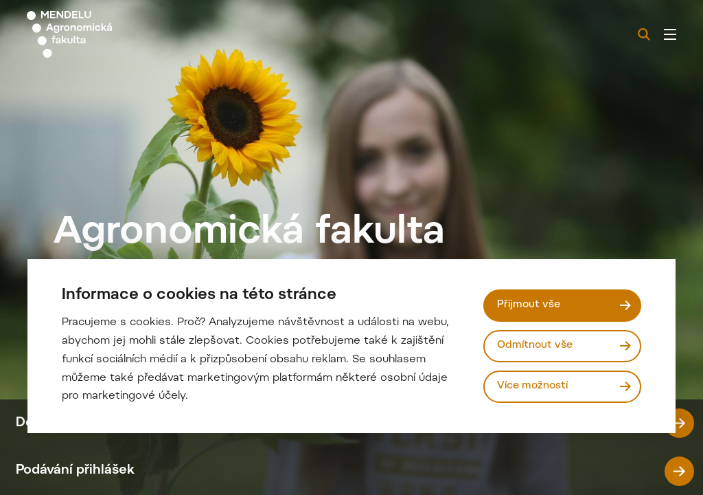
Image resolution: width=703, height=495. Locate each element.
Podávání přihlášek (355, 471)
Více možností (532, 386)
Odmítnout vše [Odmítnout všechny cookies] (535, 345)
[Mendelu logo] (101, 34)
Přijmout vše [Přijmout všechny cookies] (528, 305)
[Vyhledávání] (644, 34)
